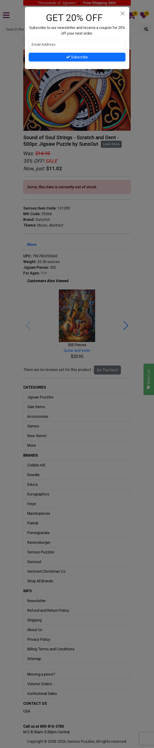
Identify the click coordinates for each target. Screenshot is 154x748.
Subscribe (77, 57)
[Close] (123, 13)
